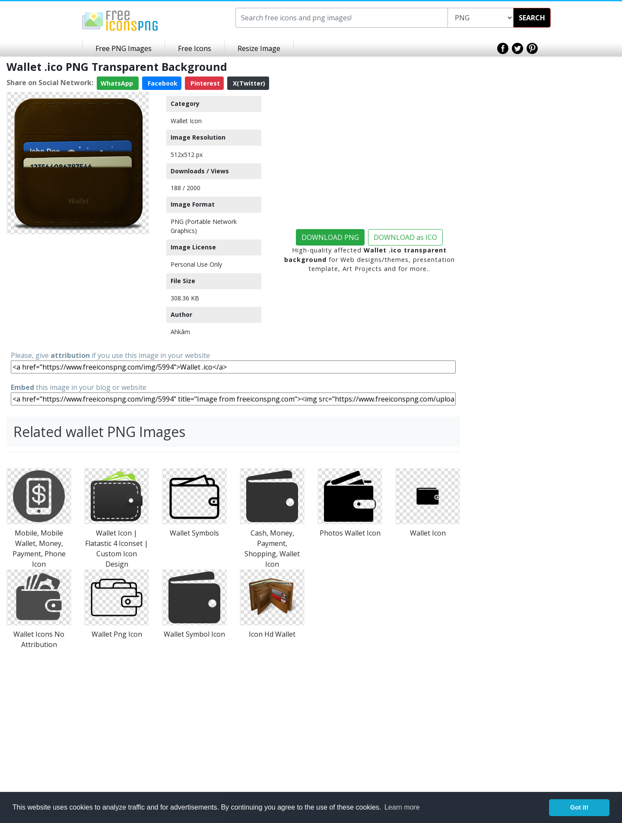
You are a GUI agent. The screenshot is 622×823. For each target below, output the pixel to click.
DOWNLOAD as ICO (405, 237)
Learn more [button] (402, 807)
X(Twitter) (248, 83)
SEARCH (532, 17)
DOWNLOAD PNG (330, 237)
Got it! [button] (579, 807)
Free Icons (194, 48)
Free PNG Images (123, 48)
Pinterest (204, 83)
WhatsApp (118, 83)
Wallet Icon (186, 121)
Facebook (162, 83)
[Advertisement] (77, 292)
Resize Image (259, 48)
